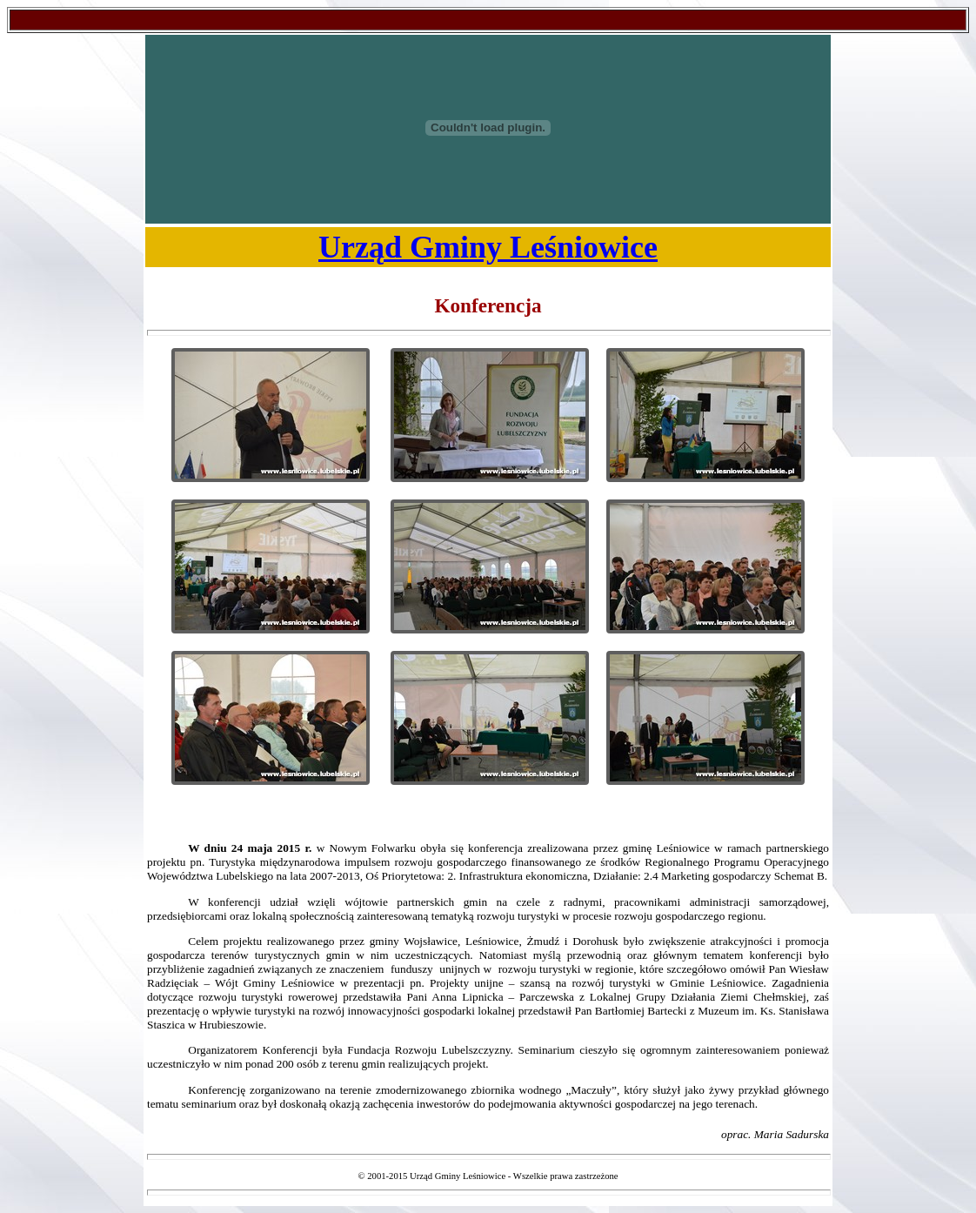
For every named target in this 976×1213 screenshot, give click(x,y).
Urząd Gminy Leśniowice (488, 247)
